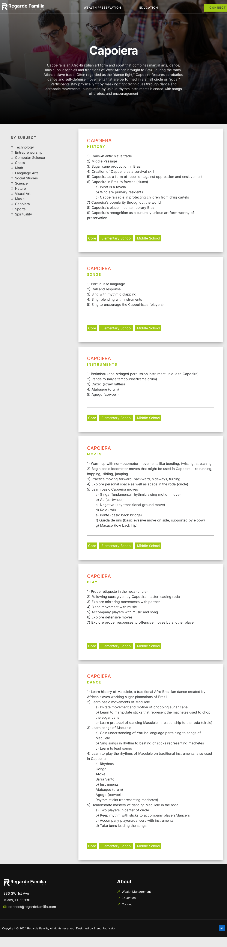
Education (148, 7)
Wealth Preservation (102, 7)
